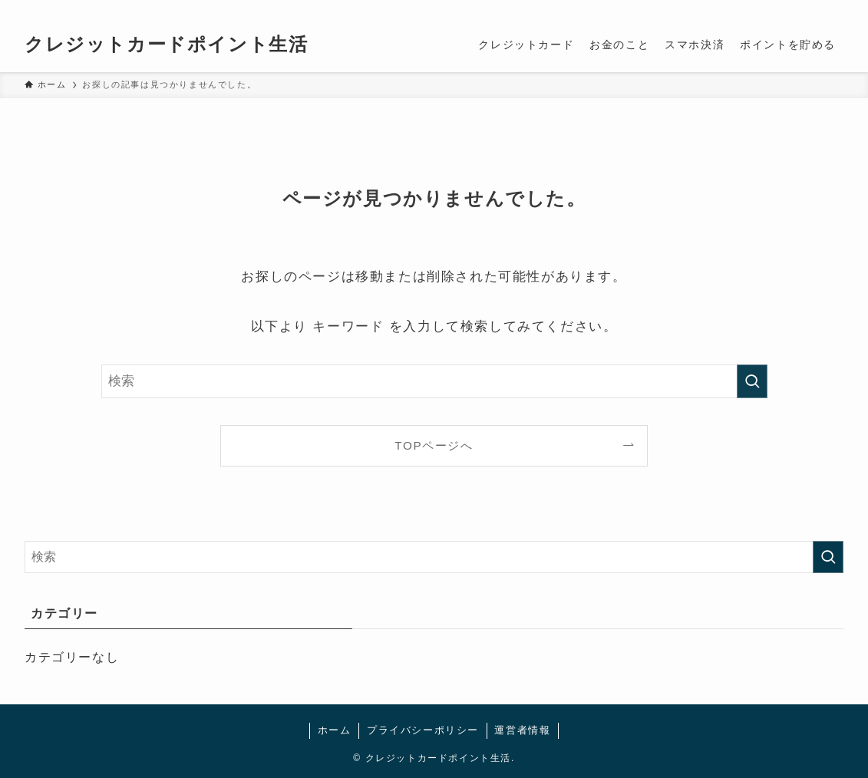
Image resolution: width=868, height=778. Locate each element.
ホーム (334, 730)
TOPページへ (433, 445)
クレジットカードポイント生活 (166, 44)
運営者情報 (522, 730)
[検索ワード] (434, 381)
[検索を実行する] (752, 381)
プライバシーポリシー (423, 730)
